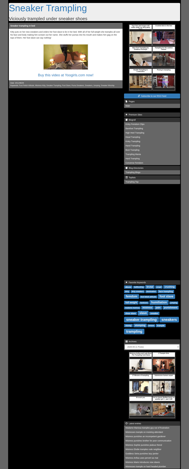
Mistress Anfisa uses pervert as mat (142, 458)
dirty (127, 291)
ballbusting (139, 287)
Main (128, 106)
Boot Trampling (132, 150)
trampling (134, 331)
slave (143, 313)
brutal (150, 287)
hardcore (144, 303)
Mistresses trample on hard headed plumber (146, 466)
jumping (173, 303)
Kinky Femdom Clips (135, 124)
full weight (131, 302)
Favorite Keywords (136, 282)
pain (158, 307)
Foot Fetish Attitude (26, 85)
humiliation (159, 302)
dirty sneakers (138, 291)
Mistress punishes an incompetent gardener (146, 436)
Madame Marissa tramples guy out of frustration (147, 428)
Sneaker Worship (107, 85)
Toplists (131, 177)
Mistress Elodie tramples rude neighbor (143, 449)
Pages (130, 101)
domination (151, 291)
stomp (128, 325)
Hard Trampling (133, 158)
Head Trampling (133, 137)
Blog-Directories (134, 168)
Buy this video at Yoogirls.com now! (65, 75)
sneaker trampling (141, 319)
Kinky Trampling (133, 141)
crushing (170, 287)
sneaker (154, 313)
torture (151, 326)
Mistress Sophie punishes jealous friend (144, 445)
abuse (128, 287)
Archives (131, 341)
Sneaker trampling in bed (22, 26)
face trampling (166, 291)
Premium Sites (134, 115)
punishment (170, 307)
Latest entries (133, 423)
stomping (140, 325)
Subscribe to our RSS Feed (152, 96)
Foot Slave (66, 85)
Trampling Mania (133, 154)
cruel (158, 287)
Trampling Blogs (133, 172)
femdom (131, 296)
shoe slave (130, 313)
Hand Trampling (133, 145)
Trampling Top (132, 182)
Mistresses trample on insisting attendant (144, 432)
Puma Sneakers (77, 85)
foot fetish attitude (148, 297)
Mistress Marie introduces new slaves (143, 462)
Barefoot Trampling (134, 128)
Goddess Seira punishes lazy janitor (142, 453)
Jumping (96, 85)
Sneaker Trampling (48, 8)
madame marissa (132, 308)
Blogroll (131, 120)
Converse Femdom (134, 163)
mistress (147, 307)
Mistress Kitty (40, 85)
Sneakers (88, 85)
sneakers (169, 319)
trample (160, 325)
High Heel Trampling (135, 133)
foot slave (166, 296)
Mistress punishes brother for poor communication (148, 441)
